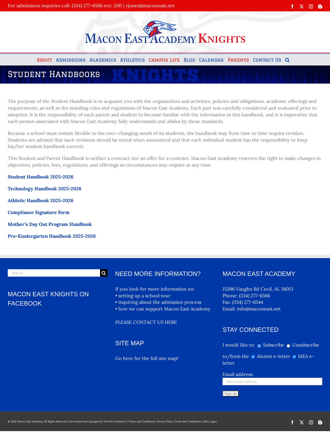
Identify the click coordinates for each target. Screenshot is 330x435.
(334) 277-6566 (254, 296)
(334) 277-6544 (247, 302)
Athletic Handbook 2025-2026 (40, 200)
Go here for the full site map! (146, 358)
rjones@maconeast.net (150, 6)
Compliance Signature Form (39, 212)
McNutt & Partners (115, 421)
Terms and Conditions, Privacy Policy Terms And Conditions (164, 421)
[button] (287, 60)
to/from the (235, 356)
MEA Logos (210, 421)
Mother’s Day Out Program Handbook (50, 224)
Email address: (238, 374)
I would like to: (239, 345)
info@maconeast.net (259, 309)
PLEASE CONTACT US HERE (146, 322)
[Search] (104, 273)
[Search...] (54, 273)
